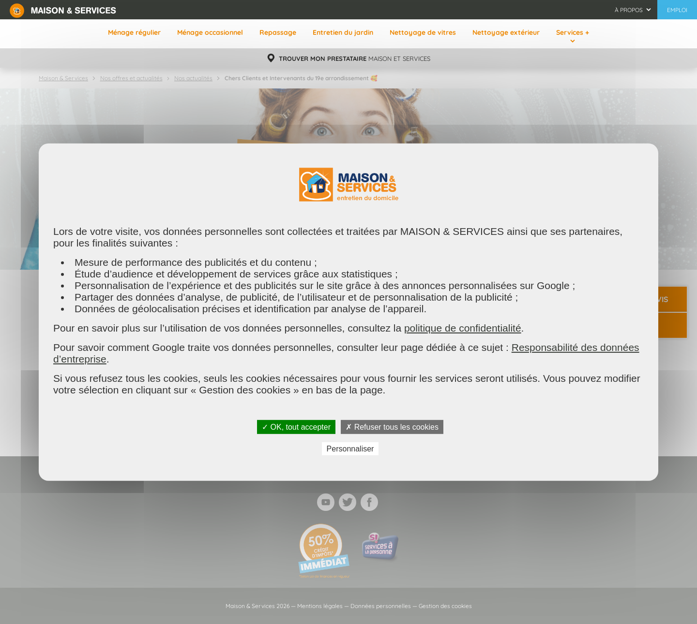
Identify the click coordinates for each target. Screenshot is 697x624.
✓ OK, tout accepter (296, 426)
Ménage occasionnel (210, 32)
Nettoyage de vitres (423, 32)
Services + (572, 32)
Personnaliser (350, 449)
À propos (629, 10)
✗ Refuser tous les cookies (392, 426)
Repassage (277, 32)
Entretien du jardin (343, 32)
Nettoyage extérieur (506, 32)
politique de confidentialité (462, 327)
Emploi (677, 10)
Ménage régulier (134, 32)
